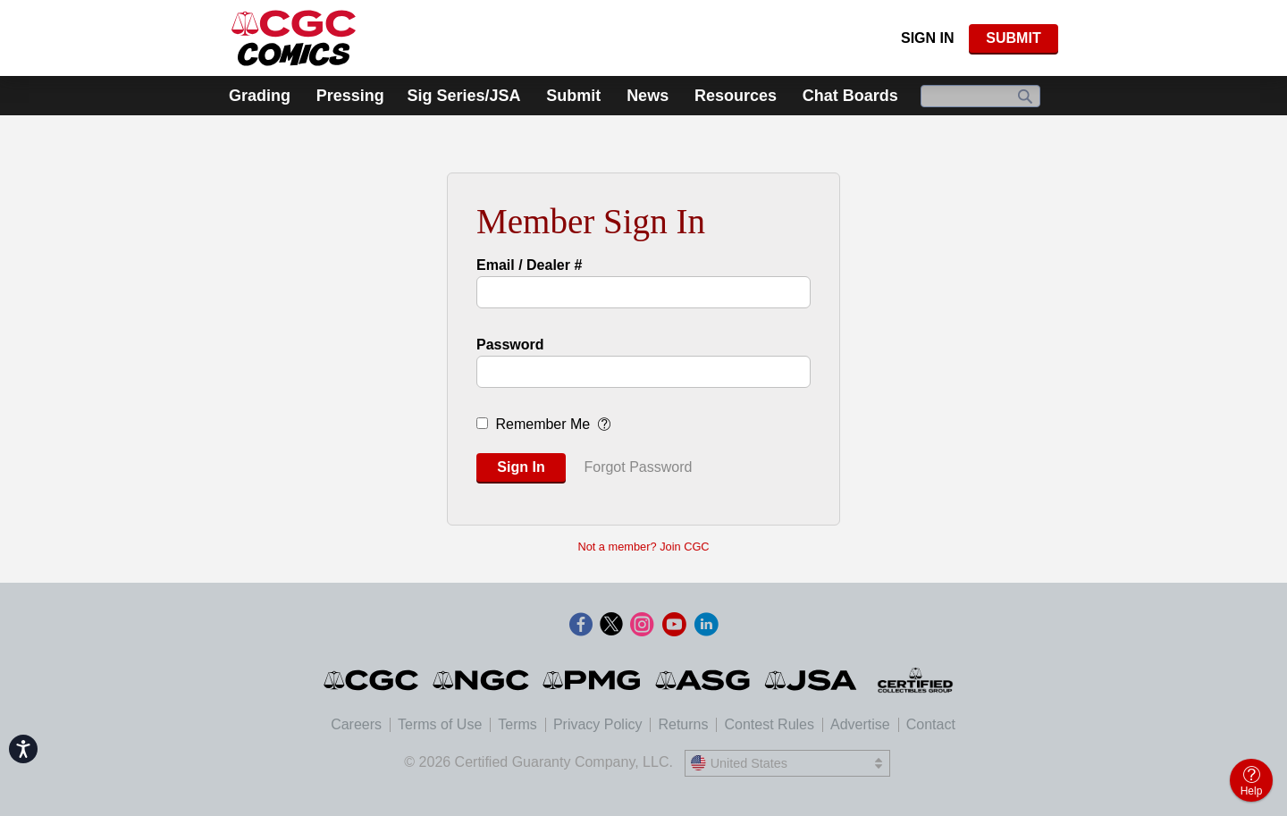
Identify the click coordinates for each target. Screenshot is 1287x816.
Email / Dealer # (529, 265)
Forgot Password (638, 467)
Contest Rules (769, 724)
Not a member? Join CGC (643, 546)
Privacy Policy (598, 724)
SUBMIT (1013, 38)
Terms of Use (440, 724)
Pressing (350, 96)
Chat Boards (850, 96)
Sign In (928, 38)
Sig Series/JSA (463, 96)
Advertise (860, 724)
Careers (356, 724)
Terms (517, 724)
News (648, 96)
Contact (930, 724)
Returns (683, 724)
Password (510, 344)
